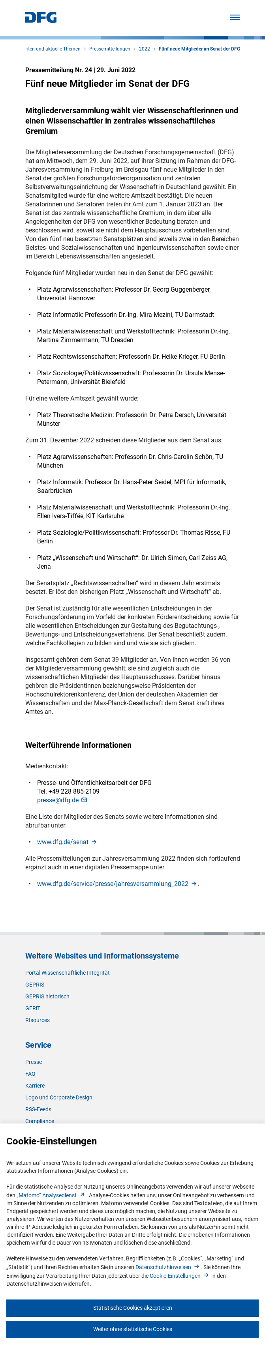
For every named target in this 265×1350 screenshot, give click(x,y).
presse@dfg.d (62, 800)
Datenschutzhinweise (168, 1267)
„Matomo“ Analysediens (51, 1195)
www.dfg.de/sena (67, 842)
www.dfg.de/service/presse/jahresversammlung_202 (117, 884)
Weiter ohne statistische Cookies (132, 1329)
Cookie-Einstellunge (180, 1276)
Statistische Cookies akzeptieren (132, 1308)
